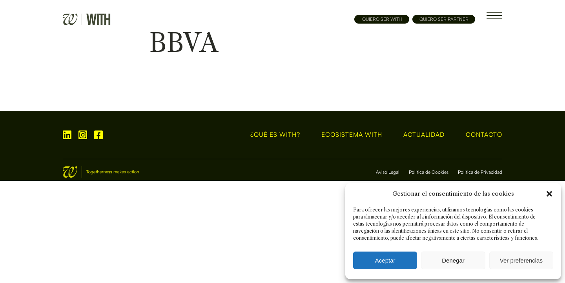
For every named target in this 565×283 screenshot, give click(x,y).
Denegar (453, 260)
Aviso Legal (387, 172)
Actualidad (424, 134)
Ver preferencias (521, 260)
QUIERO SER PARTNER (443, 19)
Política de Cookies (428, 172)
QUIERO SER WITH (382, 19)
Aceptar (385, 260)
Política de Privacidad (480, 172)
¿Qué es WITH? (275, 134)
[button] (549, 194)
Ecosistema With (351, 134)
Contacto (484, 134)
